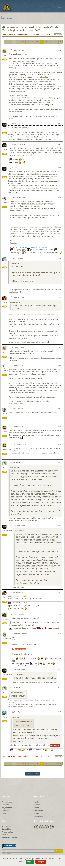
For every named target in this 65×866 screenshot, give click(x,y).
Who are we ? (7, 826)
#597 (59, 633)
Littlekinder (7, 531)
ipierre (4, 55)
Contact (5, 835)
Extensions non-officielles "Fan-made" (25, 34)
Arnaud (12, 263)
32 (51, 42)
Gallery (4, 813)
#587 (59, 297)
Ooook (4, 597)
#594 (59, 525)
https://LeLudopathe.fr (16, 403)
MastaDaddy (6, 639)
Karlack (5, 149)
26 (23, 42)
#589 (59, 365)
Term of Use (6, 829)
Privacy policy (7, 832)
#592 (59, 444)
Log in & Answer (32, 773)
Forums (6, 34)
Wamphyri (5, 717)
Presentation (7, 802)
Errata (37, 813)
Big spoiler (54, 745)
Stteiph (5, 619)
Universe (5, 805)
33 (56, 42)
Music (37, 808)
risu (3, 467)
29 (37, 42)
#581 (59, 50)
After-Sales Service (9, 838)
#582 (59, 123)
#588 (59, 347)
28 (33, 42)
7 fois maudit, (19, 603)
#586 (59, 258)
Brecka (5, 432)
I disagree (40, 862)
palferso (5, 352)
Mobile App (39, 816)
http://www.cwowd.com (32, 204)
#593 (59, 462)
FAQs (37, 802)
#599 (59, 687)
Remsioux (5, 203)
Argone (5, 302)
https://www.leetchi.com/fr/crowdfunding (32, 77)
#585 (59, 197)
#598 (59, 669)
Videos (37, 805)
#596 (59, 614)
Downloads (39, 811)
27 (28, 42)
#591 (59, 426)
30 (42, 42)
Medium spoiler (19, 649)
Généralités (45, 34)
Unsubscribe (6, 854)
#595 (59, 592)
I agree (29, 862)
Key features (7, 808)
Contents (5, 811)
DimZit (4, 263)
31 (47, 42)
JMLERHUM (6, 449)
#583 (59, 144)
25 (18, 42)
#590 (59, 408)
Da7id (4, 129)
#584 (59, 168)
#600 (59, 712)
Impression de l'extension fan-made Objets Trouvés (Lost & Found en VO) (30, 29)
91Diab (4, 414)
